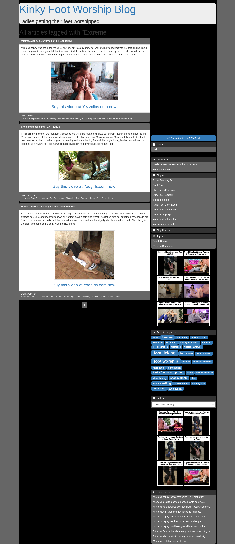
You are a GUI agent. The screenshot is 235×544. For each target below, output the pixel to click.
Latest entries (162, 492)
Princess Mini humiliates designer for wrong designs (180, 536)
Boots (66, 297)
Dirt (77, 198)
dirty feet (61, 118)
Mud (62, 198)
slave (193, 378)
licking (190, 373)
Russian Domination (163, 246)
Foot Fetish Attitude (39, 198)
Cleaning (94, 297)
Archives (159, 398)
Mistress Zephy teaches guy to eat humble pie (177, 521)
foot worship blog (73, 118)
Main (155, 149)
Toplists (159, 236)
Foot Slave (158, 185)
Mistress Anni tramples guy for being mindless (177, 511)
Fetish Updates (161, 241)
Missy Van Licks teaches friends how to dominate (179, 502)
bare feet (167, 337)
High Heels (75, 297)
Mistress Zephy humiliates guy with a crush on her (179, 526)
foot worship (166, 361)
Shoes (104, 198)
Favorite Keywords (164, 332)
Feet (98, 198)
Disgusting (70, 198)
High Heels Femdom (164, 190)
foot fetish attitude (193, 347)
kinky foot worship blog (168, 372)
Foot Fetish (54, 198)
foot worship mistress (102, 118)
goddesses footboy (202, 362)
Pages (158, 144)
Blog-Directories (163, 230)
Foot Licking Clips (162, 214)
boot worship (198, 337)
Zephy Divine (37, 118)
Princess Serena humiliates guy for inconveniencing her (182, 531)
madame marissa (204, 373)
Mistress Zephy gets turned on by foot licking (46, 41)
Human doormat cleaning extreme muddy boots (48, 206)
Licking (92, 198)
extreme (116, 118)
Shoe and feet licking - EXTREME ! (40, 126)
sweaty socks (159, 388)
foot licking (87, 118)
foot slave (186, 353)
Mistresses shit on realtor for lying (170, 541)
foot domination (160, 347)
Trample (53, 297)
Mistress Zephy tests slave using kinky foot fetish (178, 497)
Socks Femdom (161, 199)
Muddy (111, 198)
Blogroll (159, 175)
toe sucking (175, 388)
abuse (156, 337)
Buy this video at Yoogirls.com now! (84, 186)
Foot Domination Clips (164, 219)
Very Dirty (85, 297)
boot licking (182, 337)
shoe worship (179, 377)
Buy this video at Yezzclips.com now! (84, 106)
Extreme (84, 198)
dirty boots (158, 342)
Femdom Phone (161, 169)
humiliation (174, 367)
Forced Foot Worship (164, 224)
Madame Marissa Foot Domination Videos (175, 164)
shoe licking (126, 118)
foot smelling (203, 353)
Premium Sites (162, 159)
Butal (60, 297)
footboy (186, 362)
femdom (206, 342)
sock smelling (50, 118)
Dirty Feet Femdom (163, 195)
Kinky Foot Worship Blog (77, 9)
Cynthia (111, 297)
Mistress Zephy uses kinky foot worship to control (179, 516)
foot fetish (176, 347)
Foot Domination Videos (165, 209)
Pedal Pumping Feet (164, 180)
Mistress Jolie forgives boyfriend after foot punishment (181, 506)
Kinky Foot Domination (165, 204)
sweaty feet (198, 383)
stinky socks (182, 383)
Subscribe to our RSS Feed (183, 138)
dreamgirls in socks (189, 342)
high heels (158, 367)
